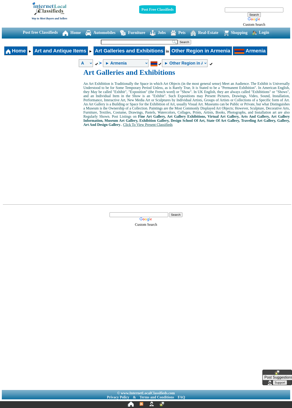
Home (71, 33)
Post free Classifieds (40, 32)
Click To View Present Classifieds (148, 125)
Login (260, 32)
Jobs (158, 33)
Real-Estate (204, 33)
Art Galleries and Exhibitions (129, 51)
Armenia (250, 51)
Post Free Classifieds (157, 9)
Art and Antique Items (60, 51)
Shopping (235, 33)
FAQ (181, 397)
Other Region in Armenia (201, 51)
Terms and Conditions (157, 397)
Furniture (132, 33)
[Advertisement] (43, 102)
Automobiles (100, 33)
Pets (178, 33)
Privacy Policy (118, 397)
